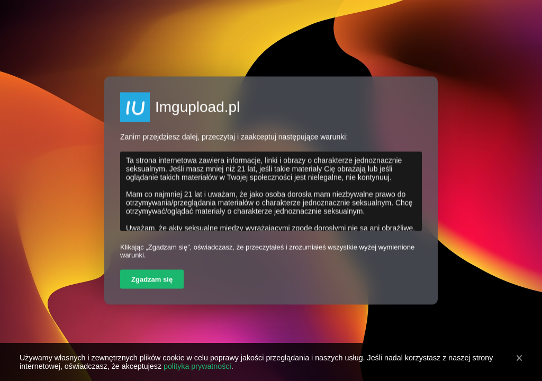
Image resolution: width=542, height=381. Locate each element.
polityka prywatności (197, 366)
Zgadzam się (152, 280)
